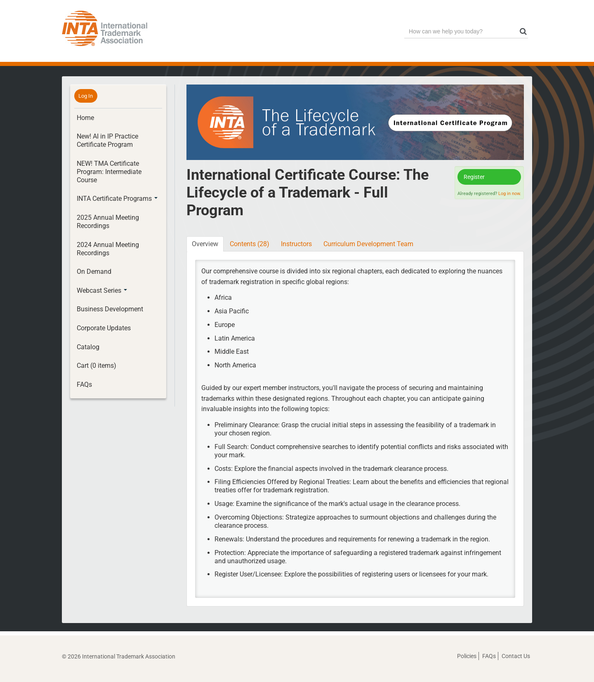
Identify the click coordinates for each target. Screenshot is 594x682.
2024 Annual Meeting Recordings (108, 249)
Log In (85, 96)
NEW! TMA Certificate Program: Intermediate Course (109, 172)
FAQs (84, 384)
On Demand (94, 271)
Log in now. (509, 193)
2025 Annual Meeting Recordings (108, 222)
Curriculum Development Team (368, 244)
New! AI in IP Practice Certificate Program (107, 140)
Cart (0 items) (96, 365)
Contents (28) (249, 244)
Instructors (296, 244)
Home (85, 118)
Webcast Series (102, 290)
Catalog (88, 347)
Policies (466, 656)
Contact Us (516, 656)
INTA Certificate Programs (117, 198)
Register (474, 177)
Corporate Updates (104, 328)
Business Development (110, 309)
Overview (205, 244)
